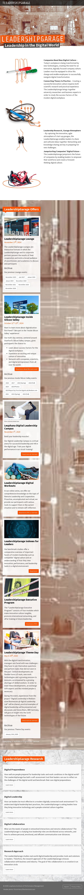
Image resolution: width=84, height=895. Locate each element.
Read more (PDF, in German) (28, 513)
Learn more (9, 785)
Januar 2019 (9, 281)
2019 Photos (15, 387)
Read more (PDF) (31, 624)
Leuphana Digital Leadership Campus (20, 427)
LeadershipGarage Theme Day (21, 652)
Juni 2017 (22, 277)
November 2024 (11, 288)
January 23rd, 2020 (12, 734)
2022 (7, 394)
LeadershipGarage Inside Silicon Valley (18, 318)
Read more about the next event (26, 369)
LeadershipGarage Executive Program (20, 601)
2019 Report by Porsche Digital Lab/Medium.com (21, 390)
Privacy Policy (76, 887)
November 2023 (24, 285)
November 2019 (11, 277)
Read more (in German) (29, 454)
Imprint (66, 887)
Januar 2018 (31, 277)
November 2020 (21, 281)
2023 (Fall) (26, 394)
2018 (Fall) (32, 383)
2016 (7, 383)
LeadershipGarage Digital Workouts (18, 484)
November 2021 (11, 285)
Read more (33, 571)
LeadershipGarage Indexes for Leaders (21, 542)
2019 (7, 387)
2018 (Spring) (21, 383)
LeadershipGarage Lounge (19, 239)
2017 (13, 383)
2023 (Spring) (15, 394)
